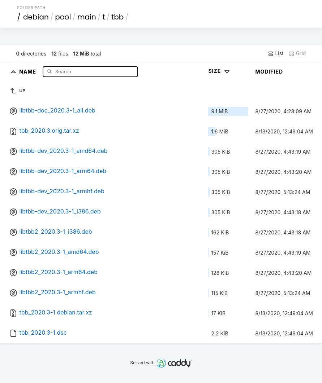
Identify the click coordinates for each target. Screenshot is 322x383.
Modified (269, 72)
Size (219, 71)
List (275, 53)
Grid (297, 53)
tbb (117, 17)
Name (28, 71)
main (86, 17)
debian (36, 17)
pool (63, 17)
